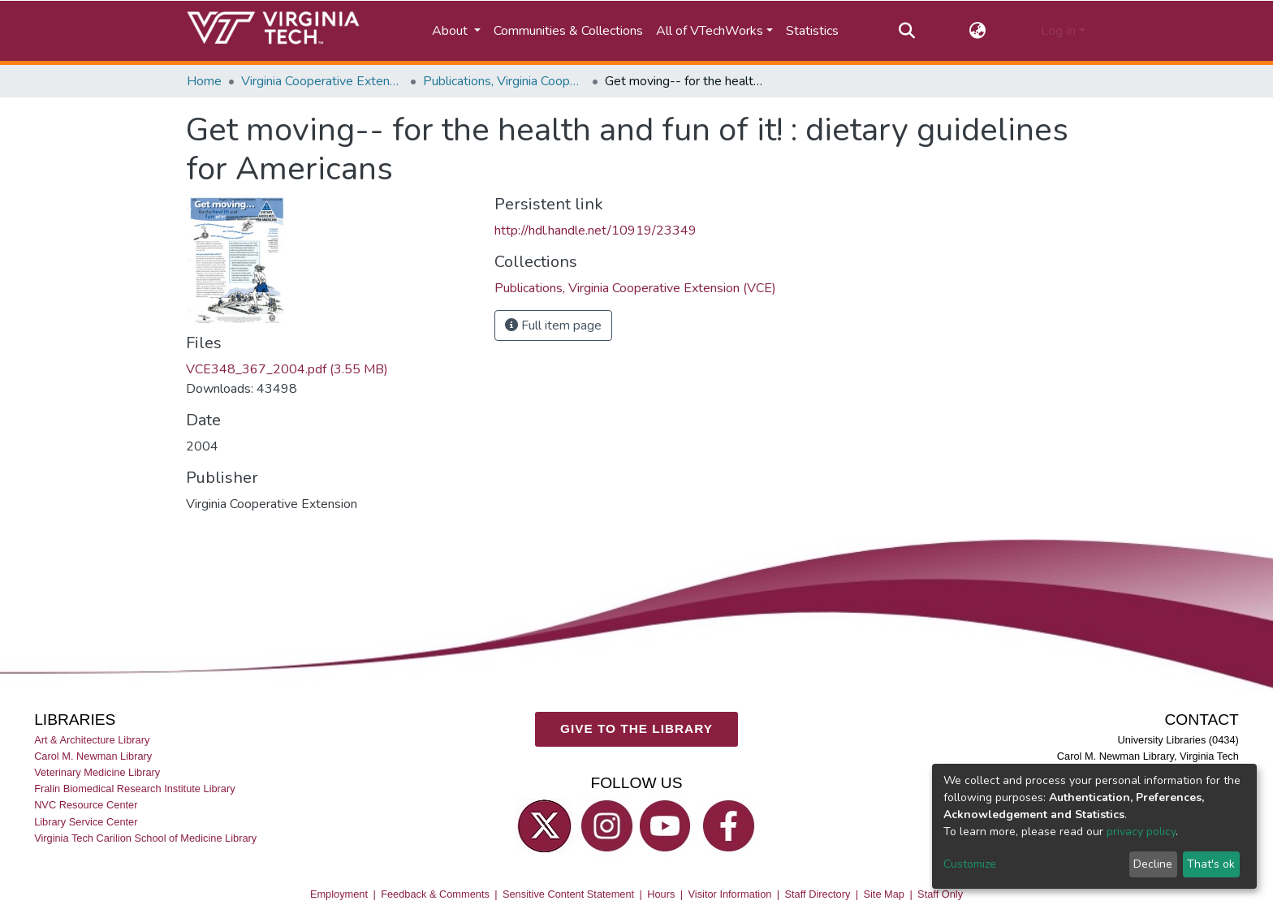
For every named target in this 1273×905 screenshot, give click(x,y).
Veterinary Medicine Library (97, 773)
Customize (969, 864)
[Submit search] (906, 31)
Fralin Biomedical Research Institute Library (134, 789)
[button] (978, 31)
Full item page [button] (553, 325)
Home (204, 81)
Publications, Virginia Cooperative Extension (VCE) (504, 81)
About (451, 31)
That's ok (1211, 864)
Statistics (812, 31)
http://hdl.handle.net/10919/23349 (595, 230)
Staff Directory (818, 895)
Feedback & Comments (435, 895)
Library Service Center (85, 822)
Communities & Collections (568, 31)
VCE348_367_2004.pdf (287, 369)
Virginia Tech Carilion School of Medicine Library (145, 838)
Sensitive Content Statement (568, 895)
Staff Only (940, 895)
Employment (339, 895)
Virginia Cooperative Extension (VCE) (322, 81)
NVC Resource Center (85, 805)
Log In (1058, 31)
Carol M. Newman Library (93, 757)
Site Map (883, 895)
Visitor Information (730, 895)
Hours (661, 895)
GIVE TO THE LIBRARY (636, 729)
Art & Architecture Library (91, 741)
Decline (1152, 864)
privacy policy (1141, 831)
